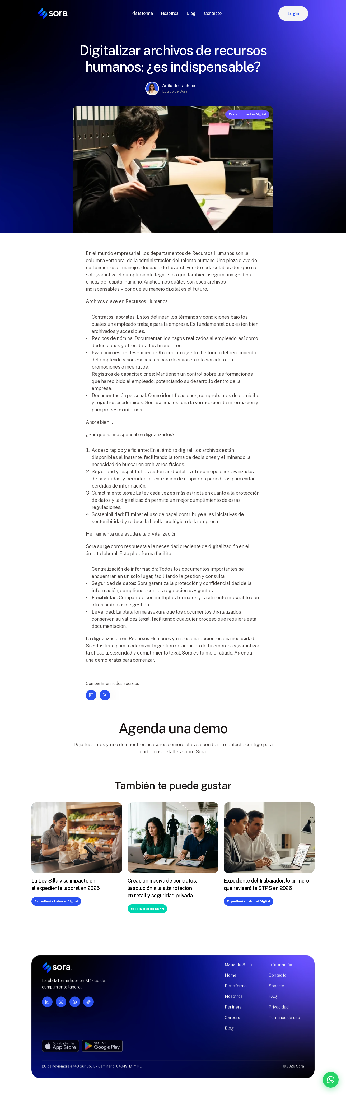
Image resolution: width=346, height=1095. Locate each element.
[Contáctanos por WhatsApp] (303, 1080)
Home (230, 979)
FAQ (273, 1000)
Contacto (278, 979)
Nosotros (234, 1000)
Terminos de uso (284, 1021)
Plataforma (236, 989)
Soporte (276, 989)
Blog (229, 1031)
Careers (232, 1021)
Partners (233, 1010)
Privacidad (279, 1010)
